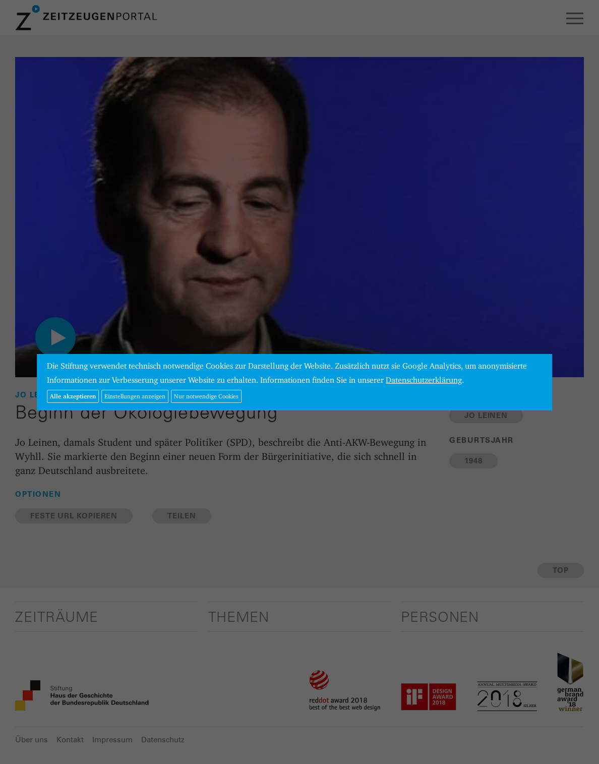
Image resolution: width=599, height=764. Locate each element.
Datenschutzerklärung (424, 380)
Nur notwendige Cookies (206, 396)
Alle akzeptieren (73, 396)
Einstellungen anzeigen (134, 396)
